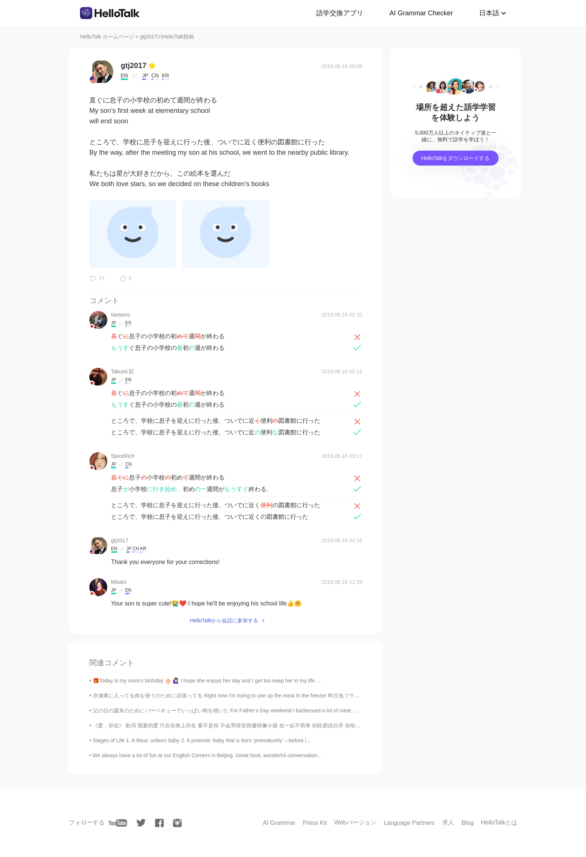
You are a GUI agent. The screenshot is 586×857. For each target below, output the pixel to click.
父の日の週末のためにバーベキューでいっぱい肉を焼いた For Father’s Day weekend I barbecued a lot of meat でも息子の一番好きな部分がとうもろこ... (272, 710)
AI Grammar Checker (421, 13)
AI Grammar (279, 823)
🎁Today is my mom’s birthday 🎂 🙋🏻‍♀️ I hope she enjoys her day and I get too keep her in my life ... (207, 681)
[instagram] (177, 823)
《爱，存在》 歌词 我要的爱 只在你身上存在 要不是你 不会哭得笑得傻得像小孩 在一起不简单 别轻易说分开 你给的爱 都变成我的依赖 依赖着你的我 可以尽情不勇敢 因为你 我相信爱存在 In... (314, 725)
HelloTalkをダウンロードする (456, 158)
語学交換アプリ (339, 13)
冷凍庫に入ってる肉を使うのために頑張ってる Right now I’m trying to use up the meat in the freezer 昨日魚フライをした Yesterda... (247, 696)
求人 (448, 822)
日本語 (489, 13)
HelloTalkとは (499, 822)
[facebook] (159, 823)
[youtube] (117, 823)
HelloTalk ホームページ (107, 37)
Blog (468, 823)
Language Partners (409, 823)
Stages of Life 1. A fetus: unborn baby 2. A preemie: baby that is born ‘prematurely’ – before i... (202, 740)
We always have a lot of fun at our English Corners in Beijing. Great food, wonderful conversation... (207, 755)
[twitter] (141, 823)
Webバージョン (355, 822)
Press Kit (315, 823)
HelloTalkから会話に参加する (224, 620)
